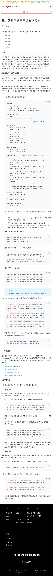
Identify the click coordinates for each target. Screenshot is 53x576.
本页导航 (26, 12)
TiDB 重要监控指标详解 (12, 366)
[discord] (34, 555)
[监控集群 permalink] (12, 351)
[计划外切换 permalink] (12, 451)
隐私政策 (37, 571)
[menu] (3, 6)
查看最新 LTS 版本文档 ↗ (42, 2)
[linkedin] (23, 555)
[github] (15, 555)
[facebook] (27, 555)
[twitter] (19, 555)
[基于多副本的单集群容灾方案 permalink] (42, 20)
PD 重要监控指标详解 (12, 372)
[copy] (49, 102)
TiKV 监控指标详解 (11, 369)
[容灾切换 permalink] (12, 380)
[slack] (30, 555)
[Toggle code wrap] (46, 102)
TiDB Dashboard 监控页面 (13, 375)
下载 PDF (6, 26)
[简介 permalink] (7, 52)
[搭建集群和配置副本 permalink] (23, 73)
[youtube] (38, 555)
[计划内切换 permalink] (12, 389)
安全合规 (45, 571)
